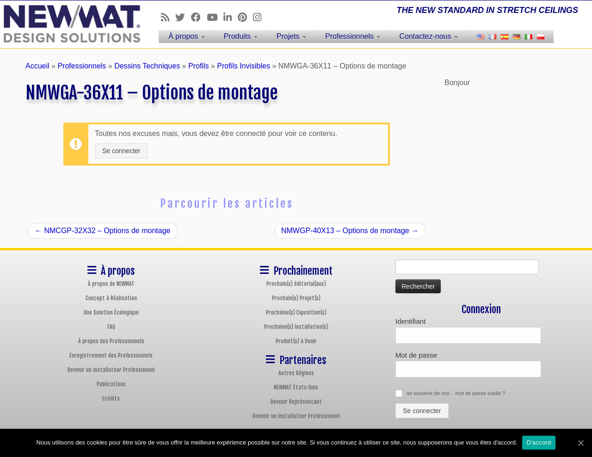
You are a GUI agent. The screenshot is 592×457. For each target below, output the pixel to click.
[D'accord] (580, 442)
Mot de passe (416, 355)
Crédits (111, 398)
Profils (198, 66)
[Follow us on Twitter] (183, 17)
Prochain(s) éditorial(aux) (296, 283)
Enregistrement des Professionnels (111, 355)
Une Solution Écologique (111, 312)
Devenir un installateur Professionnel (111, 369)
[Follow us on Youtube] (215, 17)
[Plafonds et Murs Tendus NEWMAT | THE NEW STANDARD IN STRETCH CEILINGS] (68, 24)
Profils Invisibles (243, 66)
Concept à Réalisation (111, 298)
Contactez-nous (428, 36)
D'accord (539, 442)
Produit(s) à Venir (296, 341)
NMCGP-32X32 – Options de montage (102, 231)
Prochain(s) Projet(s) (296, 298)
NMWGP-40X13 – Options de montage (350, 231)
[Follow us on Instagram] (260, 17)
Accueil (37, 66)
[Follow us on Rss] (168, 17)
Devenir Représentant (296, 401)
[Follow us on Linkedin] (230, 17)
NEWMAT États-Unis (296, 387)
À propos (186, 36)
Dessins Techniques (147, 66)
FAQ (111, 326)
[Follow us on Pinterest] (245, 17)
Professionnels (352, 36)
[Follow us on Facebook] (199, 17)
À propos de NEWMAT (111, 283)
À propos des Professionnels (111, 341)
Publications (111, 384)
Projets (291, 36)
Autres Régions (296, 373)
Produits (241, 36)
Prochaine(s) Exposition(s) (296, 312)
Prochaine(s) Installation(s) (296, 326)
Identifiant (410, 321)
